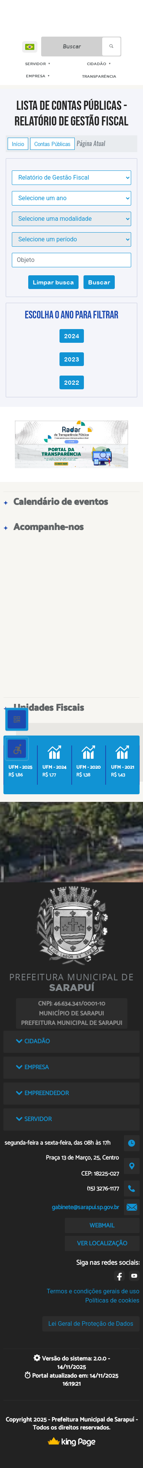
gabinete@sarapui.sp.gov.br (85, 1207)
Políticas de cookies (112, 1300)
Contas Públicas (52, 144)
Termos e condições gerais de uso (93, 1291)
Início (18, 144)
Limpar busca (53, 282)
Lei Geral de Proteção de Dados (90, 1323)
